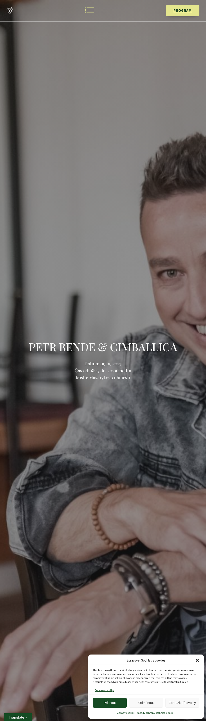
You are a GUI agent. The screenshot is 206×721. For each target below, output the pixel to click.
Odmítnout (146, 703)
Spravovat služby (104, 690)
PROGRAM (182, 10)
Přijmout (110, 703)
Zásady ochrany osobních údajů (155, 712)
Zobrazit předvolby (182, 703)
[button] (197, 660)
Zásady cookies (125, 712)
